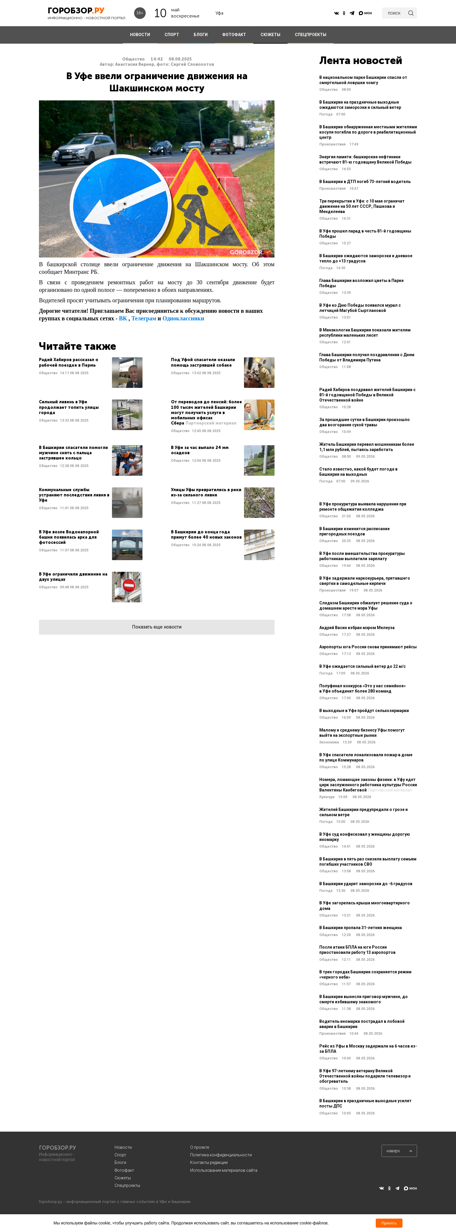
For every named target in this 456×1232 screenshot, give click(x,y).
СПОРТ (172, 34)
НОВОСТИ (140, 34)
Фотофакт (124, 1170)
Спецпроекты (127, 1185)
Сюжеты (123, 1178)
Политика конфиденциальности (221, 1155)
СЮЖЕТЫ (270, 34)
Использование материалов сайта (223, 1170)
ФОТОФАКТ (234, 34)
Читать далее (90, 372)
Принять (389, 1223)
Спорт (120, 1155)
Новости (123, 1147)
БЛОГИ (201, 34)
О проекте (199, 1147)
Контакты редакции (209, 1162)
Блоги (120, 1162)
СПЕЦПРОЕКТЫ (310, 34)
